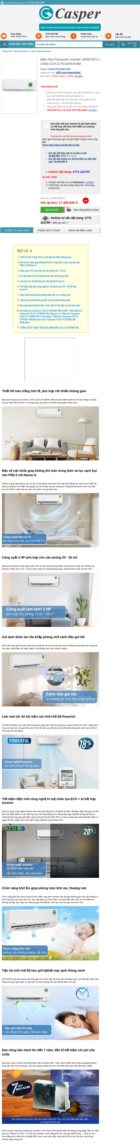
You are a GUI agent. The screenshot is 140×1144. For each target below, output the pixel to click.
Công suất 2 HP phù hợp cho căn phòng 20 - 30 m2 (43, 270)
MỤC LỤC (22, 250)
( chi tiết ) (78, 76)
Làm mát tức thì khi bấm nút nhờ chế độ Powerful (42, 281)
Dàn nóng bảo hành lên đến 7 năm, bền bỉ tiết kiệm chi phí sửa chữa (50, 305)
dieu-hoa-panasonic (41, 51)
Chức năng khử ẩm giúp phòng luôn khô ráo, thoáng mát (45, 294)
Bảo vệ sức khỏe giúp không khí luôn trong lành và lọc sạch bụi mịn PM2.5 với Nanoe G (50, 263)
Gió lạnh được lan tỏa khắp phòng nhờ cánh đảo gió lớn (44, 276)
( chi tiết (89, 182)
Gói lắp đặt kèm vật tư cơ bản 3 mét (67, 153)
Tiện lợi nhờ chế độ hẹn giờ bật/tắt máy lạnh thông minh (45, 300)
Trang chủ (7, 51)
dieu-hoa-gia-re (21, 51)
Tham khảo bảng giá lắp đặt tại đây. (61, 145)
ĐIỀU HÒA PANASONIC (68, 72)
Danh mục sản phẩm (21, 44)
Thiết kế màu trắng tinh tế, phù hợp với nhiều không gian (45, 257)
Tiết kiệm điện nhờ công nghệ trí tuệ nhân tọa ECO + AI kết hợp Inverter (48, 288)
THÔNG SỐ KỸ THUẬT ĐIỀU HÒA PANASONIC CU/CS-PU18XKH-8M (49, 327)
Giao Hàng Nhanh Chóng (82, 210)
